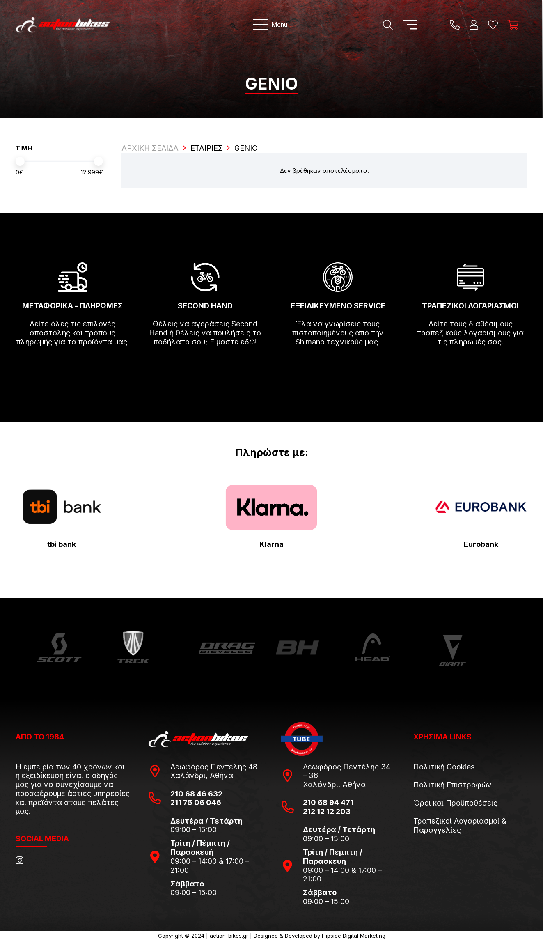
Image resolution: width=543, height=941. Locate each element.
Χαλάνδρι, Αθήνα (201, 775)
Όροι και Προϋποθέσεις (455, 803)
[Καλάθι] (513, 24)
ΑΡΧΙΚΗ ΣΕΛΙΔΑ (150, 148)
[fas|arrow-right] (73, 366)
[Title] (455, 25)
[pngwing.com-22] (271, 507)
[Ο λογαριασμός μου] (474, 25)
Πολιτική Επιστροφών (452, 784)
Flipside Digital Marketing (353, 935)
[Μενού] (270, 24)
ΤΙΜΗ (24, 148)
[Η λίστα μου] (493, 25)
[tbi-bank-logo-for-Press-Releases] (62, 507)
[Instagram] (19, 860)
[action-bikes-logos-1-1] (66, 24)
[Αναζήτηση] (388, 24)
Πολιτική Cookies (443, 766)
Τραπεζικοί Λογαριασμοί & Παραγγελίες (459, 825)
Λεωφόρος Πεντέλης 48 (213, 766)
